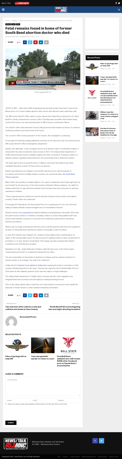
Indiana (8, 24)
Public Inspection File (89, 457)
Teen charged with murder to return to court (42, 357)
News (18, 24)
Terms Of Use (113, 457)
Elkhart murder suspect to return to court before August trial (109, 115)
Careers (65, 457)
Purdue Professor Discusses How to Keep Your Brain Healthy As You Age (108, 131)
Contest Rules (75, 457)
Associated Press (13, 36)
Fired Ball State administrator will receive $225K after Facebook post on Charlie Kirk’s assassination (68, 361)
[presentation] (23, 413)
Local (13, 24)
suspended (26, 213)
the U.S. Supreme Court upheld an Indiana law (29, 265)
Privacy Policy (102, 457)
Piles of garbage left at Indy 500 (109, 65)
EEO (59, 457)
